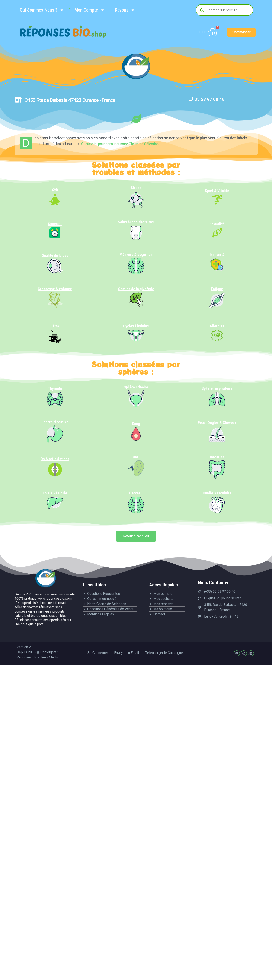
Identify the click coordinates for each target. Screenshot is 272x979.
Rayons (125, 10)
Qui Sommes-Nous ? (42, 10)
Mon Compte (89, 10)
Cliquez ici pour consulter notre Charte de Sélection (120, 144)
